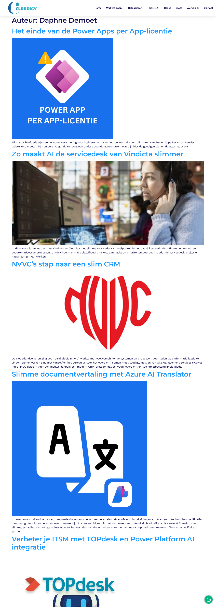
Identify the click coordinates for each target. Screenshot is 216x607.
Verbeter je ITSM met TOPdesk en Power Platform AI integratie (103, 544)
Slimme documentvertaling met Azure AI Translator (101, 375)
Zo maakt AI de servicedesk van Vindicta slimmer (97, 155)
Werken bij (193, 7)
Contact (208, 7)
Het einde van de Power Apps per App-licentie (92, 32)
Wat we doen (114, 8)
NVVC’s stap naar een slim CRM (66, 265)
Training (153, 8)
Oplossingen (136, 8)
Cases (167, 7)
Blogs (179, 7)
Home (97, 7)
